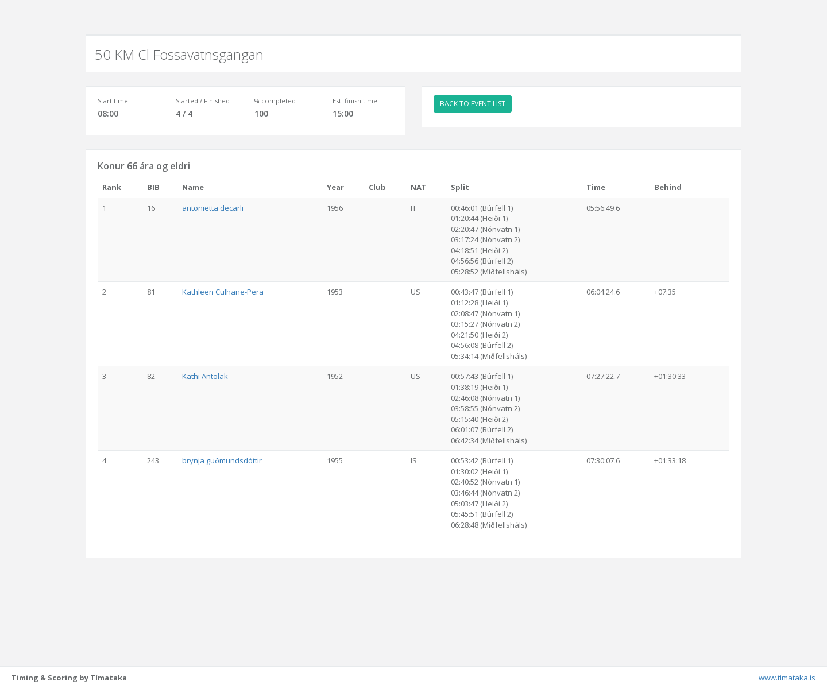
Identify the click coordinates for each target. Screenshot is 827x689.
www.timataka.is (787, 677)
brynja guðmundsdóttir (222, 460)
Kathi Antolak (205, 376)
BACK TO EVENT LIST (472, 104)
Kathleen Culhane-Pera (223, 292)
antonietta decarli (213, 208)
